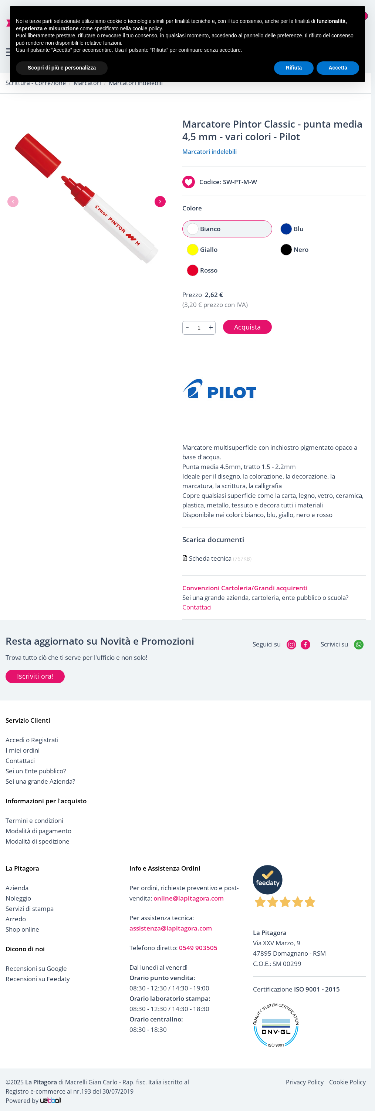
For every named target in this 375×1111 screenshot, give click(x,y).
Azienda (17, 888)
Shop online (22, 929)
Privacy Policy (305, 1082)
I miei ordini (23, 750)
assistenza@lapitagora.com (170, 928)
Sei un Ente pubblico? (36, 771)
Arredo (16, 919)
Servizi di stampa (30, 908)
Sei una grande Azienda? (40, 781)
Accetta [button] (337, 68)
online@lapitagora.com (188, 898)
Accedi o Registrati (32, 740)
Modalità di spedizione (38, 841)
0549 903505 (198, 947)
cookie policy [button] (147, 28)
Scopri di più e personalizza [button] (62, 68)
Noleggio (18, 898)
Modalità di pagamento (38, 831)
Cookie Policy (347, 1082)
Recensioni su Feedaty (38, 979)
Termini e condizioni (34, 820)
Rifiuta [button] (294, 68)
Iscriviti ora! (35, 676)
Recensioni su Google (36, 968)
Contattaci (197, 607)
